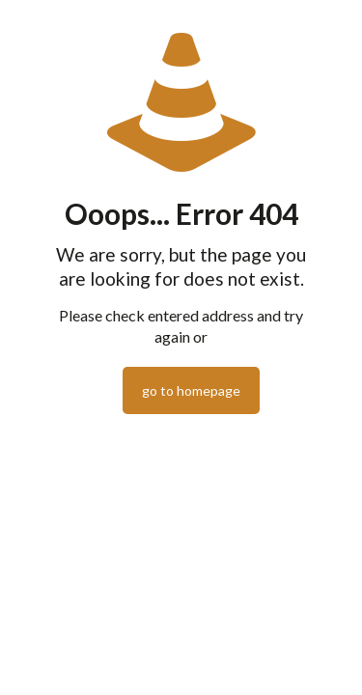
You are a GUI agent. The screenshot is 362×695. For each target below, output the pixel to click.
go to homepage (191, 390)
